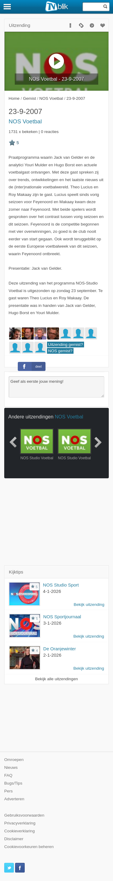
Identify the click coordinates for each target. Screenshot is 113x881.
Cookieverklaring (19, 831)
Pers (8, 791)
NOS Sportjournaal (62, 616)
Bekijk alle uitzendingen (56, 679)
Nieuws (11, 767)
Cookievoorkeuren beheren (29, 846)
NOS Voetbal (25, 121)
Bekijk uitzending (89, 604)
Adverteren (14, 799)
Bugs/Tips (13, 783)
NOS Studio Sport (61, 584)
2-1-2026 (52, 655)
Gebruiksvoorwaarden (24, 815)
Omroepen (14, 759)
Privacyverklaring (20, 823)
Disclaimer (13, 839)
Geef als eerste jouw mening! (57, 387)
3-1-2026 (52, 623)
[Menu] (7, 7)
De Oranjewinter (59, 648)
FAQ (8, 775)
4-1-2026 (52, 591)
